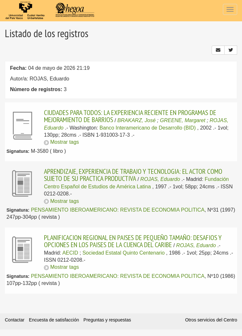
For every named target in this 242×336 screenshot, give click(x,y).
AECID (70, 253)
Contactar (15, 319)
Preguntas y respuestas (107, 319)
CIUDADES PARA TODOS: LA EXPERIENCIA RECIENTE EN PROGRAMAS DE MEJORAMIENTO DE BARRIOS (130, 116)
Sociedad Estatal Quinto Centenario (123, 253)
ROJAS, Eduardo (160, 179)
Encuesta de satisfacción (54, 319)
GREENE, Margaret (182, 120)
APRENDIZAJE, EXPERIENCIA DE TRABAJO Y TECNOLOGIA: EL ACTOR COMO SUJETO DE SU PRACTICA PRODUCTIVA (133, 175)
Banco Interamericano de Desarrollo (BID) (148, 128)
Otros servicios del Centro (211, 319)
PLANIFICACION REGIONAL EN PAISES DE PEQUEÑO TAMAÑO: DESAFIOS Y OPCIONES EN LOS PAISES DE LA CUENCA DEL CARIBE (133, 241)
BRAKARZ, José (136, 120)
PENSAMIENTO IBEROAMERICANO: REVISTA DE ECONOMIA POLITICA (118, 210)
